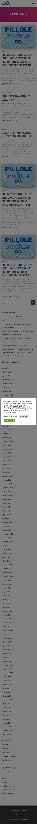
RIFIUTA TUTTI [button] (24, 416)
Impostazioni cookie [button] (10, 416)
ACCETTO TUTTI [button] (9, 420)
